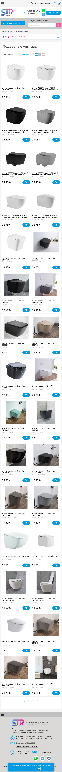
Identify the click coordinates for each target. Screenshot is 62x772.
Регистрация (45, 3)
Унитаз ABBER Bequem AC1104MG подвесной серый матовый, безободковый (45, 175)
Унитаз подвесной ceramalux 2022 (45, 556)
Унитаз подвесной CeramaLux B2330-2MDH (13, 514)
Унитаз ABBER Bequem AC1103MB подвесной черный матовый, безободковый (15, 132)
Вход (37, 3)
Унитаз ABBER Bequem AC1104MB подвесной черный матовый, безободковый (15, 175)
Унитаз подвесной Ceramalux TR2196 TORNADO (13, 600)
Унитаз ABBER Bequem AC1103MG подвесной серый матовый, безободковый (45, 132)
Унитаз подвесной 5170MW (42, 684)
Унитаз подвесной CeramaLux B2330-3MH (43, 514)
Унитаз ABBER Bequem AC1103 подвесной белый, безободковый (45, 89)
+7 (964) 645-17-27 (22, 754)
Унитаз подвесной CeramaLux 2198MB (43, 429)
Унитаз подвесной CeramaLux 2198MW (13, 89)
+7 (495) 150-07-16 (22, 751)
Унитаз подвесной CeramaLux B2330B (43, 259)
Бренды (32, 21)
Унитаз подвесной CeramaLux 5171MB (13, 302)
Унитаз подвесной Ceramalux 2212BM (13, 387)
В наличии (26, 55)
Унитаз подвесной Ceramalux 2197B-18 (13, 472)
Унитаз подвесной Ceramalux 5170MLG (13, 429)
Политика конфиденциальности (27, 747)
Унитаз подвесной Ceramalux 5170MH (43, 642)
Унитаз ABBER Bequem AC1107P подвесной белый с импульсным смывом (44, 217)
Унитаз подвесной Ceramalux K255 (15, 556)
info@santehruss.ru (45, 752)
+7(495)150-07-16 (31, 11)
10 (33, 701)
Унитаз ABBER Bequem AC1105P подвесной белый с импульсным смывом (14, 217)
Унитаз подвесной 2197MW (42, 386)
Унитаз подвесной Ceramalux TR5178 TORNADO (43, 600)
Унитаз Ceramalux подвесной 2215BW (13, 344)
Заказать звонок (53, 12)
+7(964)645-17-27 (31, 14)
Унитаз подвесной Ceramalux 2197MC (43, 344)
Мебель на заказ (43, 21)
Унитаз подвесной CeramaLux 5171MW (13, 259)
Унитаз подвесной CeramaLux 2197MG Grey (43, 302)
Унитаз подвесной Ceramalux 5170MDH (13, 685)
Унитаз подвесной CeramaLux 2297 (15, 642)
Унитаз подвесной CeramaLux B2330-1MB (43, 472)
